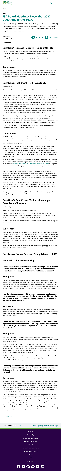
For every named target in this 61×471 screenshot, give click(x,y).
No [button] (21, 425)
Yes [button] (18, 425)
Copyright (31, 431)
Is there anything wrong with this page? (44, 426)
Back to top (8, 417)
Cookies (30, 454)
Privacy (30, 445)
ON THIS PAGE (30, 43)
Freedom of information (30, 438)
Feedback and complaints (30, 451)
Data (30, 458)
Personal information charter (30, 448)
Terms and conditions (30, 441)
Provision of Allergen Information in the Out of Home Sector (31, 164)
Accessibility (30, 435)
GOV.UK (30, 461)
